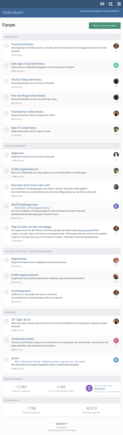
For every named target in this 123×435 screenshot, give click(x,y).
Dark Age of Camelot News (28, 63)
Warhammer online (50, 361)
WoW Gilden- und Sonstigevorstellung (31, 208)
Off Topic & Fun (21, 319)
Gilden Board (12, 12)
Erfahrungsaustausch (25, 169)
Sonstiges (10, 312)
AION (16, 361)
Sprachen (61, 423)
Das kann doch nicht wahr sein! (30, 185)
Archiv (15, 358)
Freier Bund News (22, 44)
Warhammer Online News (27, 111)
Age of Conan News (23, 127)
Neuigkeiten (11, 37)
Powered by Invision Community (61, 430)
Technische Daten (22, 339)
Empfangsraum (21, 291)
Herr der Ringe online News (28, 95)
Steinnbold (99, 388)
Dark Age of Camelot (30, 361)
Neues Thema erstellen (105, 25)
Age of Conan (67, 361)
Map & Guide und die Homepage (31, 226)
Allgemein (17, 153)
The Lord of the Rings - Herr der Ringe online (28, 251)
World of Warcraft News (26, 79)
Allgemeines (19, 258)
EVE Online (80, 361)
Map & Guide (84, 230)
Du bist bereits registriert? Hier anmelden (100, 11)
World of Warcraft (15, 146)
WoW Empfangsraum (24, 204)
